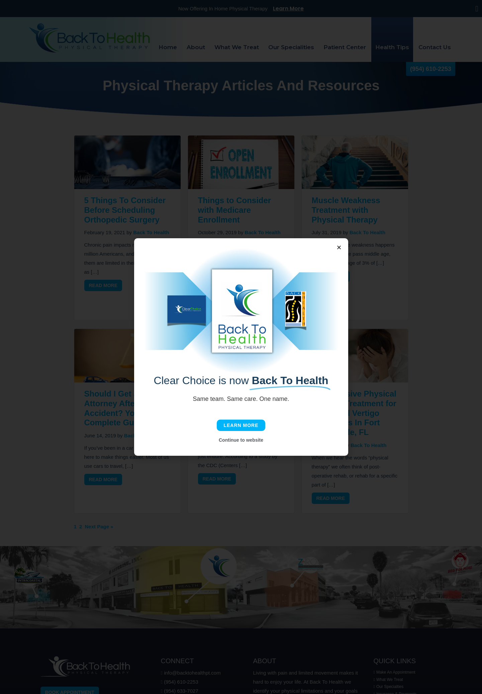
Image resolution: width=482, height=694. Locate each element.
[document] (241, 347)
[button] (339, 247)
